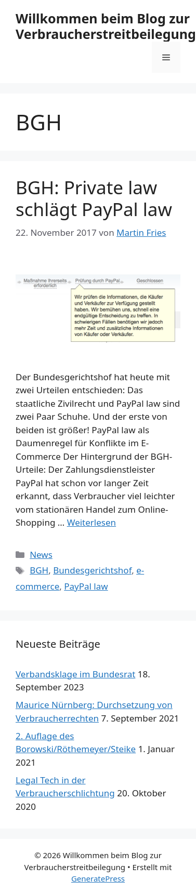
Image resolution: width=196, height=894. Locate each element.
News (41, 555)
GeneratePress (98, 878)
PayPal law (86, 586)
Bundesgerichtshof (92, 570)
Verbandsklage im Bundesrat (75, 674)
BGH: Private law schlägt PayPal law (94, 198)
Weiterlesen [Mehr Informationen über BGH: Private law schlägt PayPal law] (91, 522)
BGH (39, 570)
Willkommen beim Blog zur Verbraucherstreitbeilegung (106, 26)
